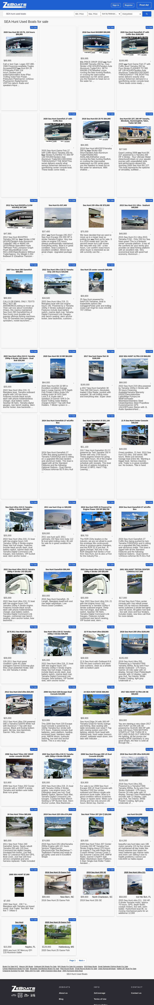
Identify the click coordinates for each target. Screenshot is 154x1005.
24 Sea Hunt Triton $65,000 (19, 814)
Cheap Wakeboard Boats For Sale (16, 969)
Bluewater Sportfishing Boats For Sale (44, 969)
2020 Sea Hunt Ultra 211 (134, 872)
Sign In (116, 5)
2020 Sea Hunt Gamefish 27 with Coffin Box (57, 120)
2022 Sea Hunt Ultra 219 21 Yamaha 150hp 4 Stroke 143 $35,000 (19, 570)
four (43, 155)
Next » (82, 960)
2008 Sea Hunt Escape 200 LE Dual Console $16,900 (96, 755)
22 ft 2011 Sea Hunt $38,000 (19, 632)
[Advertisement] (58, 69)
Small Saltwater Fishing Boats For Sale (113, 966)
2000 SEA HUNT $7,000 (19, 874)
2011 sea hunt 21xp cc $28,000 (57, 507)
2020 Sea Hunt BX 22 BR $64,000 (57, 356)
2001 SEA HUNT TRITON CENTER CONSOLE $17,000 (134, 570)
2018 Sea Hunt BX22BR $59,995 (96, 32)
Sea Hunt (19, 922)
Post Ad (144, 5)
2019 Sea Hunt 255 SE (96, 872)
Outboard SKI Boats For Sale (45, 966)
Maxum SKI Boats (26, 966)
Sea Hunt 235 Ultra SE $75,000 (96, 205)
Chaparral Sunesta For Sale (13, 971)
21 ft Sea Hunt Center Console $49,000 (134, 422)
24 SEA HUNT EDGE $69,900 (96, 692)
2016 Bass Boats (90, 966)
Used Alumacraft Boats (107, 969)
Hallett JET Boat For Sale (126, 969)
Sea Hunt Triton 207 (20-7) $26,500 (96, 814)
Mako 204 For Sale (32, 971)
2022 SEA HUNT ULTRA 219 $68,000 (135, 356)
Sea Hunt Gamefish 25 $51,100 (96, 421)
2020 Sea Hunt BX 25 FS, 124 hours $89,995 (19, 33)
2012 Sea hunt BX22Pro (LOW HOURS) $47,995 (19, 206)
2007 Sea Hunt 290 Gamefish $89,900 (19, 271)
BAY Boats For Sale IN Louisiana (70, 966)
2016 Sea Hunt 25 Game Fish (57, 872)
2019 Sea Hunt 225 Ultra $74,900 (58, 814)
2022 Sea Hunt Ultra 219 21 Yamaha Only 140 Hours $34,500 (57, 271)
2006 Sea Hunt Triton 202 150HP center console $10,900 (19, 755)
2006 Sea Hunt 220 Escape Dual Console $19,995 (58, 693)
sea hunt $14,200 (134, 814)
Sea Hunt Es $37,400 (58, 205)
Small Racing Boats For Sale (86, 969)
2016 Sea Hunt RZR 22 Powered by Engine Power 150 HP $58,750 (96, 508)
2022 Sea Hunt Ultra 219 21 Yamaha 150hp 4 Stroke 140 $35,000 (96, 570)
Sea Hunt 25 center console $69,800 (96, 270)
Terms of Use (100, 999)
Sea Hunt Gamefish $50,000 (58, 569)
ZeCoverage (99, 993)
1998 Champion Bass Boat (51, 971)
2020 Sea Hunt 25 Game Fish (57, 922)
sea (18, 68)
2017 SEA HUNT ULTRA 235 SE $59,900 (134, 693)
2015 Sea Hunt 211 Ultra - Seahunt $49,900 (135, 206)
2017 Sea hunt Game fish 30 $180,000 (96, 357)
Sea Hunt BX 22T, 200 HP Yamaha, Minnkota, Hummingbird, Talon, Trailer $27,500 (135, 121)
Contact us (136, 993)
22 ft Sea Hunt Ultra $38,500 (96, 632)
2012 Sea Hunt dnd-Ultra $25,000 (19, 692)
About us (63, 993)
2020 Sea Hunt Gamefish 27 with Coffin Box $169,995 (135, 33)
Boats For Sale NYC (10, 966)
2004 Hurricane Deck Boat (72, 971)
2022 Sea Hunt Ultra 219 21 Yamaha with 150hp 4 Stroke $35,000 (57, 755)
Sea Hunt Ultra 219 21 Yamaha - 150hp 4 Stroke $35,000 (19, 508)
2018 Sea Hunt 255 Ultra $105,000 (134, 632)
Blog (61, 999)
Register (129, 5)
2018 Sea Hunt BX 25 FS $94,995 (96, 119)
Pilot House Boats (67, 969)
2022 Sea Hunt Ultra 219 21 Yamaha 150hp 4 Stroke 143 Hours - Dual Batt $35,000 (19, 358)
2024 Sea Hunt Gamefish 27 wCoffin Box (58, 422)
